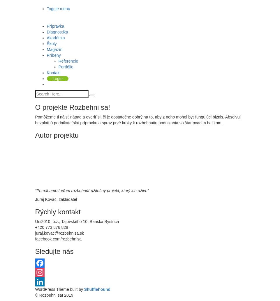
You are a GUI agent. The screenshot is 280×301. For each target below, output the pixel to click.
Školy (52, 43)
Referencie (68, 61)
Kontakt (54, 72)
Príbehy (54, 55)
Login (58, 78)
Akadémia (56, 38)
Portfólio (66, 67)
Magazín (55, 49)
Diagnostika (57, 32)
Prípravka (55, 26)
